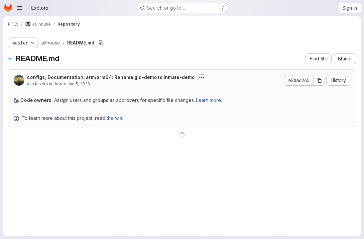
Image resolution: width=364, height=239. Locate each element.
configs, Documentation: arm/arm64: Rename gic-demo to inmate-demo (111, 77)
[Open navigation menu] (19, 8)
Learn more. (209, 100)
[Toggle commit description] (201, 77)
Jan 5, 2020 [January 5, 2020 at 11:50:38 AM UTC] (78, 83)
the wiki (115, 118)
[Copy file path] (101, 43)
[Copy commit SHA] (319, 80)
